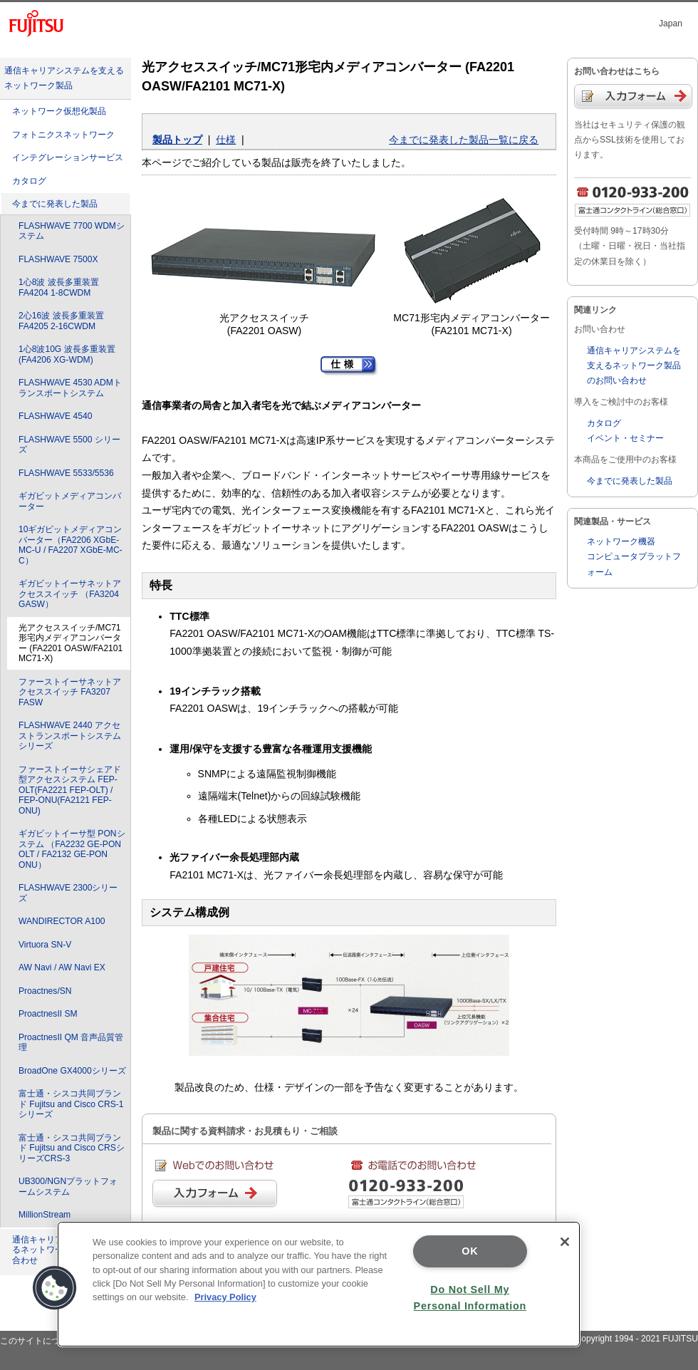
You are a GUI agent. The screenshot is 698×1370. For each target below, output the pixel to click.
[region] (318, 1284)
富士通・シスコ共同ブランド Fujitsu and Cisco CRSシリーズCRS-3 (72, 1148)
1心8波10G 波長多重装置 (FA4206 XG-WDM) (67, 354)
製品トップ (177, 139)
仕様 (226, 139)
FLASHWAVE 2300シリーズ (68, 893)
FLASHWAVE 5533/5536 (66, 473)
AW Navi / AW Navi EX (62, 967)
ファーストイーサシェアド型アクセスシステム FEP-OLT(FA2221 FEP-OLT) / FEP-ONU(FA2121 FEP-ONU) (70, 790)
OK (470, 1251)
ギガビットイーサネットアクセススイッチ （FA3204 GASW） (70, 593)
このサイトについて (38, 1341)
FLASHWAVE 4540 (55, 416)
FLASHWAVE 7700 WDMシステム (72, 231)
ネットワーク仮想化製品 (59, 111)
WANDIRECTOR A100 (62, 921)
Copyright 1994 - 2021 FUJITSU (636, 1339)
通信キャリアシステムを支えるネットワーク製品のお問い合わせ (634, 365)
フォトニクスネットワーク (63, 135)
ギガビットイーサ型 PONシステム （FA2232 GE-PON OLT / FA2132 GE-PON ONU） (72, 849)
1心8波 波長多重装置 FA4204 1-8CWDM (59, 287)
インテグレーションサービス (67, 157)
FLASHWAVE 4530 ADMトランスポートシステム (70, 388)
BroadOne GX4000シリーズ (72, 1071)
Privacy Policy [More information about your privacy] (225, 1297)
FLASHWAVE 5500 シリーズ (69, 445)
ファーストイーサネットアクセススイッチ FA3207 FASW (70, 692)
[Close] (564, 1241)
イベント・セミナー (625, 438)
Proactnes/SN (45, 991)
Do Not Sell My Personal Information (470, 1298)
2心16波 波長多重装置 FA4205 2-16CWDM (61, 321)
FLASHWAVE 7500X (58, 259)
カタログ (29, 181)
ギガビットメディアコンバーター (70, 501)
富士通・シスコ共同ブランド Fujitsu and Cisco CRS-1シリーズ (71, 1104)
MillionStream (45, 1215)
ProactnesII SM (48, 1014)
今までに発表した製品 (55, 204)
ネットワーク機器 (621, 541)
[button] (55, 1288)
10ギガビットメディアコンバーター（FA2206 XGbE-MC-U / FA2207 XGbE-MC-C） (71, 545)
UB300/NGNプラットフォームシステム (68, 1186)
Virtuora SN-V (45, 945)
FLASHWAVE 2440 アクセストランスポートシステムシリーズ (70, 735)
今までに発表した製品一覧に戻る (463, 139)
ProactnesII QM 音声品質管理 (71, 1042)
